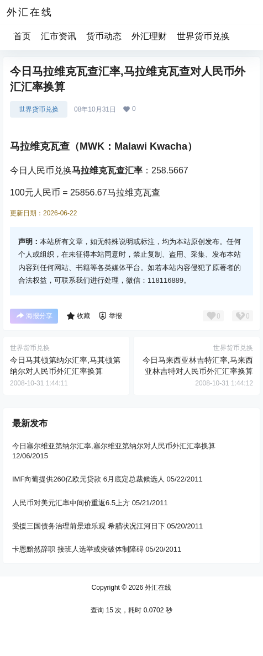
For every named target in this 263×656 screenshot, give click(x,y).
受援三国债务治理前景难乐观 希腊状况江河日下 (88, 526)
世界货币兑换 (203, 36)
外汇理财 (149, 36)
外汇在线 (157, 587)
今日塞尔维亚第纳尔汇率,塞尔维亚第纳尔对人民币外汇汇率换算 (113, 446)
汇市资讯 (58, 36)
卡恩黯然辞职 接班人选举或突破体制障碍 (78, 549)
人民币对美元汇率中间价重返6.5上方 (71, 503)
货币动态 (104, 36)
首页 (22, 36)
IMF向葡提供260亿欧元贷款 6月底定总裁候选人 (88, 479)
